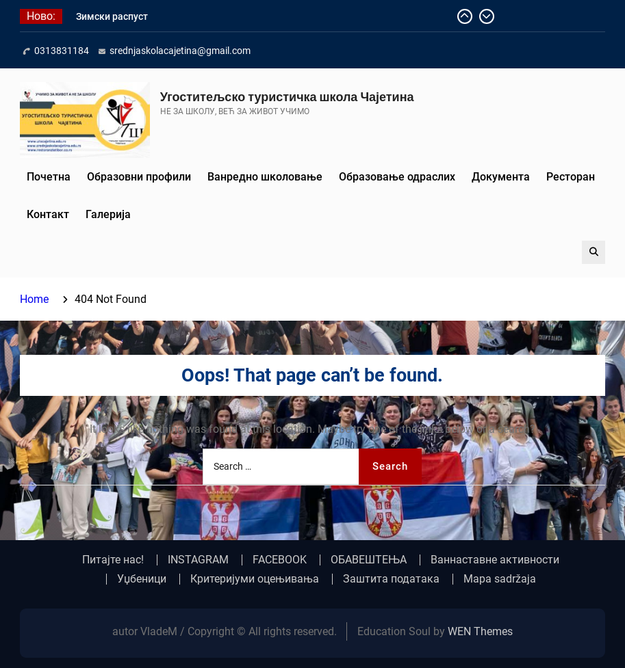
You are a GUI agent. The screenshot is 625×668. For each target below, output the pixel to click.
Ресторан (570, 176)
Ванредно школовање (264, 176)
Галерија (108, 214)
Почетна (49, 176)
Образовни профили (139, 176)
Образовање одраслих (397, 176)
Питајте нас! (113, 560)
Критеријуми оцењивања (254, 579)
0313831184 (61, 50)
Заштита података (391, 579)
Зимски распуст (112, 16)
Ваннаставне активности (495, 560)
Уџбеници (141, 579)
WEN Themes (480, 631)
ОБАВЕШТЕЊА (369, 560)
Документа (501, 176)
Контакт (48, 214)
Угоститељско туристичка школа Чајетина (287, 96)
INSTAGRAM (198, 560)
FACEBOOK (280, 560)
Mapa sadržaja (499, 579)
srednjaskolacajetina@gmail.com (180, 50)
